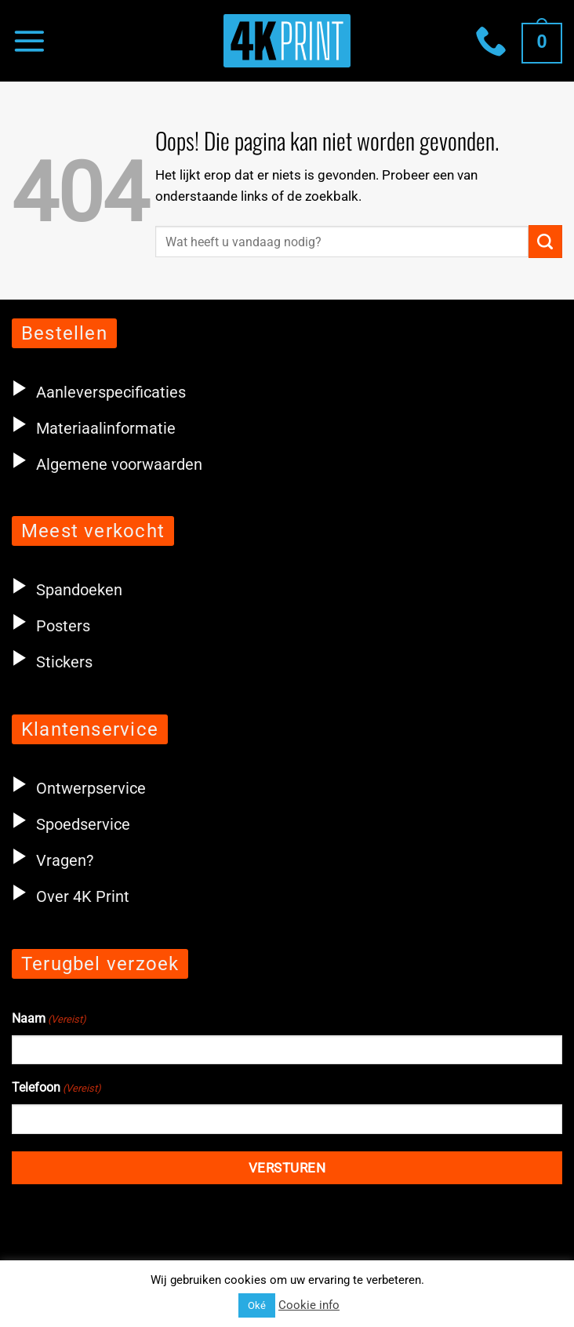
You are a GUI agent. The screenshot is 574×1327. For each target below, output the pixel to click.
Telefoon (56, 1088)
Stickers (52, 662)
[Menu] (29, 40)
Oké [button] (257, 1305)
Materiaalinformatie (106, 428)
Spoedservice (71, 824)
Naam (49, 1019)
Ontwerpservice (79, 788)
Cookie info (309, 1305)
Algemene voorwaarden (119, 464)
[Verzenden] (545, 241)
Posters (51, 625)
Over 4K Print (82, 896)
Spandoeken (67, 589)
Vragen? (64, 860)
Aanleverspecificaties (111, 392)
